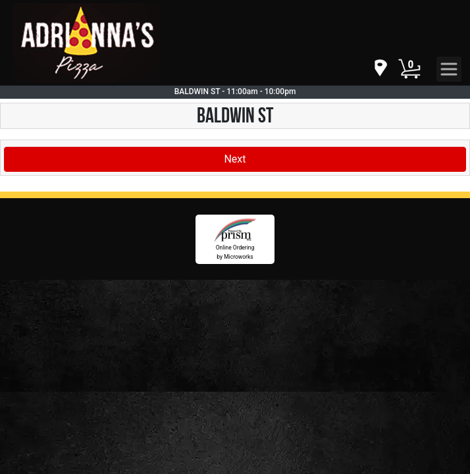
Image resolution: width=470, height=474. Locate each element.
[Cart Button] (409, 69)
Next (235, 159)
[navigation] (380, 69)
